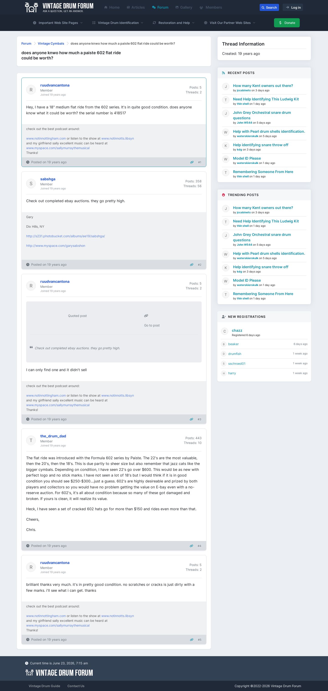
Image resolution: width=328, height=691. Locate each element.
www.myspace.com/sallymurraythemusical (58, 148)
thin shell (243, 103)
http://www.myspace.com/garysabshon (55, 245)
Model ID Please (247, 158)
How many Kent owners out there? (263, 85)
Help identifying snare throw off (260, 145)
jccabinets (244, 90)
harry (232, 373)
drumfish (234, 354)
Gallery (184, 7)
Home (112, 7)
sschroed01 (237, 363)
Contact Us (76, 686)
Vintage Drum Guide (44, 686)
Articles (136, 7)
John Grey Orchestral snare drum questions (262, 115)
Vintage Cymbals (51, 43)
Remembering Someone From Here (263, 171)
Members (211, 7)
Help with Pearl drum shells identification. (269, 131)
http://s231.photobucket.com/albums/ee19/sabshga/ (65, 236)
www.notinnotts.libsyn (117, 138)
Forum (160, 7)
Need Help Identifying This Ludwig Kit (266, 99)
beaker (233, 344)
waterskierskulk (248, 136)
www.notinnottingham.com (46, 138)
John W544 (245, 122)
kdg (240, 149)
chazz (237, 330)
